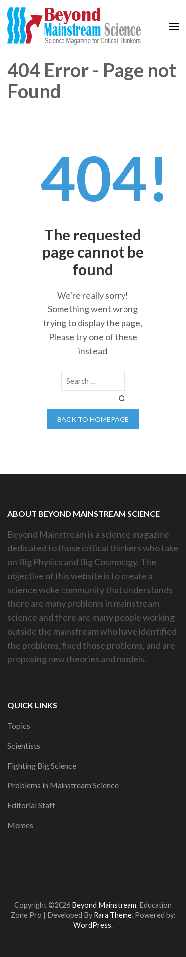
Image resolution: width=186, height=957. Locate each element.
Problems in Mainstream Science (63, 785)
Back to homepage (93, 419)
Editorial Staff (31, 805)
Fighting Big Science (41, 765)
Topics (18, 725)
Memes (20, 825)
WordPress (92, 925)
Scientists (23, 745)
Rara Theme (113, 915)
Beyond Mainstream (104, 905)
